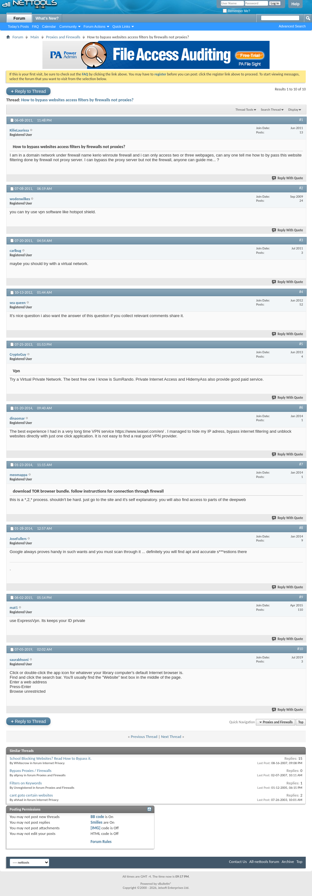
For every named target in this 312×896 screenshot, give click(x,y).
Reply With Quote (287, 178)
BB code (97, 816)
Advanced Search (292, 26)
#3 (301, 240)
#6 (301, 407)
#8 (301, 528)
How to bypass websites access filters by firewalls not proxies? (77, 100)
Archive (288, 861)
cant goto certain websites (31, 795)
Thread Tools (244, 110)
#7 (301, 464)
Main (34, 37)
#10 (300, 649)
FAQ (35, 26)
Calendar (49, 26)
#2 (301, 188)
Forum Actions (94, 26)
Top (300, 722)
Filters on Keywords (26, 783)
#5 (301, 344)
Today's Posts (18, 26)
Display (293, 110)
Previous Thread (144, 736)
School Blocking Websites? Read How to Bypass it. (50, 758)
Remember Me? (236, 11)
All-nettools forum (264, 861)
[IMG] (95, 828)
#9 (301, 597)
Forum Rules (100, 841)
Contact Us (238, 861)
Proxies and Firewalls (63, 37)
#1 (301, 120)
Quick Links (121, 26)
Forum (19, 18)
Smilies (96, 822)
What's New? (47, 18)
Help (295, 4)
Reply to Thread (28, 91)
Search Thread (271, 110)
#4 (301, 292)
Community (68, 26)
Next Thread (171, 736)
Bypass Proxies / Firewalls (30, 770)
